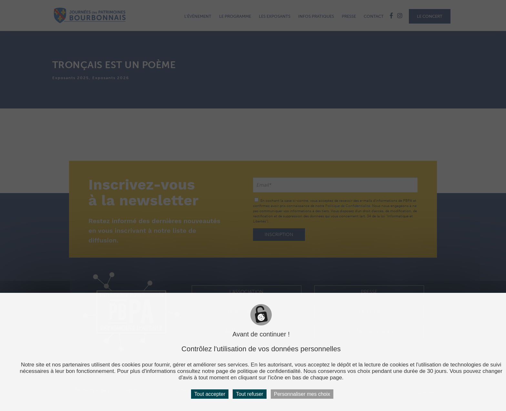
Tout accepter (209, 394)
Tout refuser (249, 394)
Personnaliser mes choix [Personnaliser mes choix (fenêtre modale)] (302, 394)
